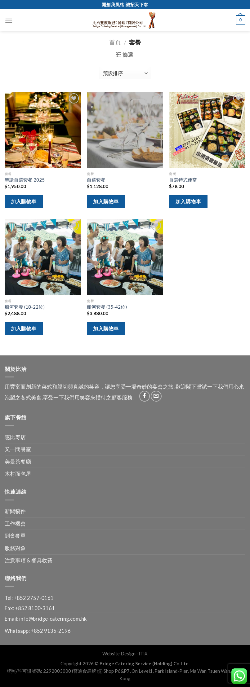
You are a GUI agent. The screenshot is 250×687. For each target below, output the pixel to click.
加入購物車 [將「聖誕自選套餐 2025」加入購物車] (23, 201)
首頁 (115, 42)
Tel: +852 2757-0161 (29, 598)
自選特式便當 (183, 180)
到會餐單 (15, 536)
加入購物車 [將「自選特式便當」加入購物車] (188, 201)
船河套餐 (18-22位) (25, 307)
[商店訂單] (125, 73)
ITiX (143, 653)
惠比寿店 (15, 437)
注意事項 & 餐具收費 (28, 560)
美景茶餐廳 (18, 462)
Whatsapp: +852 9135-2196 (38, 631)
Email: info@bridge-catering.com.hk (46, 619)
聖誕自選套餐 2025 (25, 180)
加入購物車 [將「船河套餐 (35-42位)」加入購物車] (105, 328)
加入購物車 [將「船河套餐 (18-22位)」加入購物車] (23, 328)
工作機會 (15, 524)
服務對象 (15, 548)
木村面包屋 (18, 474)
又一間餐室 (18, 449)
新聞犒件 (15, 511)
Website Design (119, 653)
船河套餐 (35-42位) (107, 307)
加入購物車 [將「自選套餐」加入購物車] (105, 201)
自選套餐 (96, 180)
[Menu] (9, 20)
